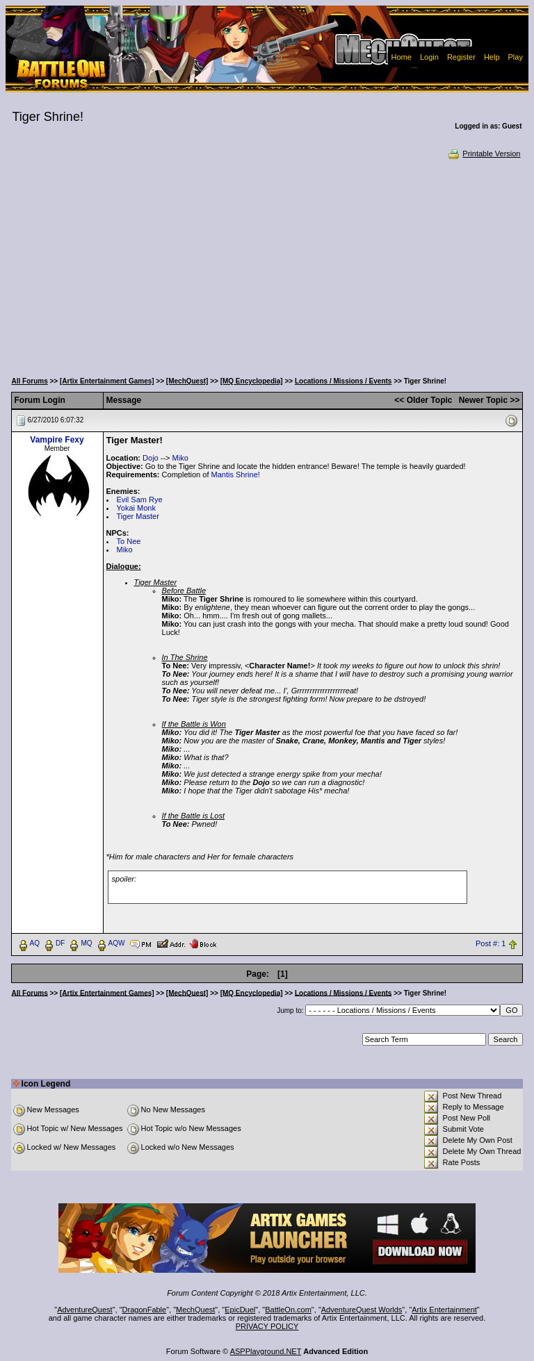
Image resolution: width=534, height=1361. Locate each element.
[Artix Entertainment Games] (107, 381)
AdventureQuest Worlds (362, 1309)
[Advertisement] (267, 264)
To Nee (129, 541)
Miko (180, 458)
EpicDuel (240, 1309)
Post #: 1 (490, 943)
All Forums (30, 381)
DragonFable (144, 1309)
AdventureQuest (85, 1309)
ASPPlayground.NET (266, 1351)
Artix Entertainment (444, 1309)
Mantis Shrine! (235, 474)
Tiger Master (138, 516)
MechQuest (195, 1309)
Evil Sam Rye (140, 499)
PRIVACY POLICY (267, 1326)
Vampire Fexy (56, 440)
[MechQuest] (187, 381)
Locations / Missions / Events (343, 381)
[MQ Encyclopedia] (251, 381)
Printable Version (483, 153)
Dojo (151, 458)
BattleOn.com (288, 1309)
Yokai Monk (136, 508)
